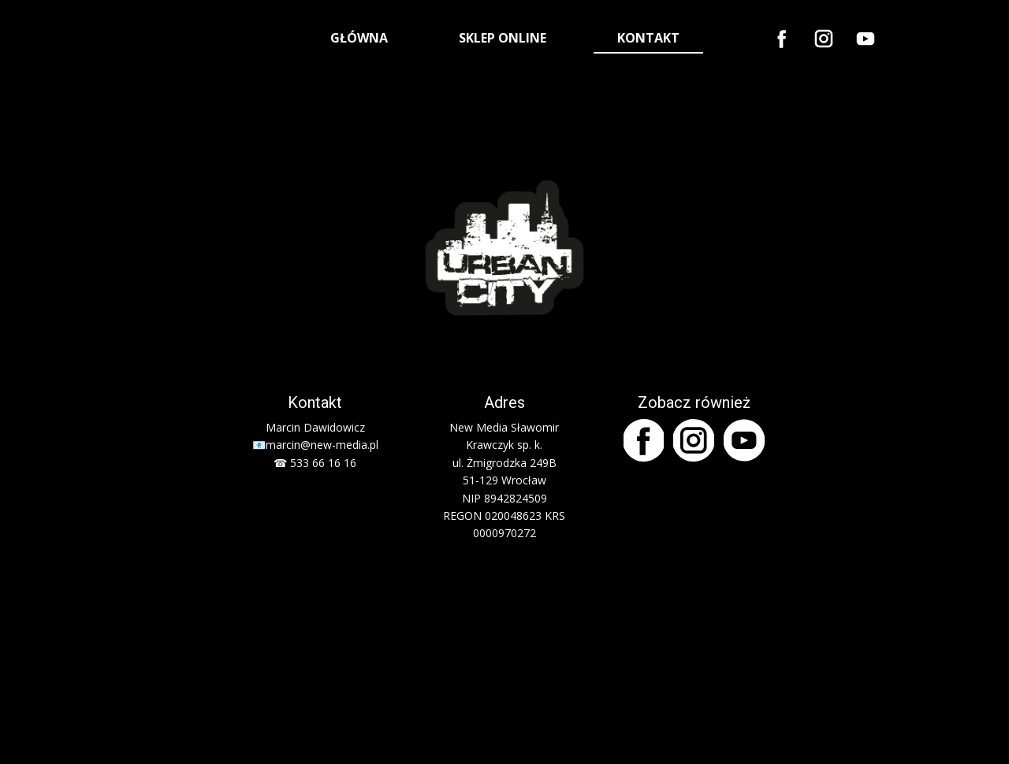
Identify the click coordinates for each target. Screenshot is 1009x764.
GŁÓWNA (359, 37)
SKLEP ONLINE (502, 37)
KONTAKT (648, 37)
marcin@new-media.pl (322, 444)
